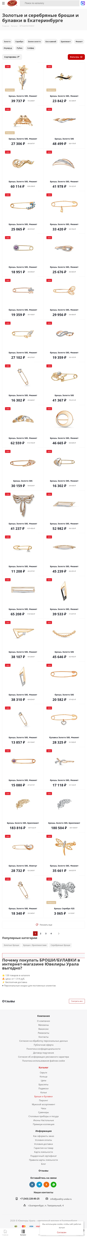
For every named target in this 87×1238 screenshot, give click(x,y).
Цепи (43, 1080)
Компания (43, 1016)
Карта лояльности (43, 1151)
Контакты (44, 1036)
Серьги (43, 1072)
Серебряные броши (60, 945)
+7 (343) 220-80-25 (29, 1198)
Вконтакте (32, 1184)
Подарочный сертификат (43, 1155)
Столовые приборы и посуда (43, 1116)
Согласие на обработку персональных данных (43, 1040)
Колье (43, 1092)
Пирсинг (43, 1100)
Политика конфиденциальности (43, 1048)
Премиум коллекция (43, 1124)
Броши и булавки (43, 1096)
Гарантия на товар (43, 1148)
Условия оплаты (43, 1140)
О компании (43, 1020)
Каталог (43, 1067)
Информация (43, 1131)
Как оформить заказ (43, 1136)
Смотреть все (77, 1001)
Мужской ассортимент (43, 1104)
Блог (43, 1163)
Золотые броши (11, 945)
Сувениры (43, 1112)
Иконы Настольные (43, 1120)
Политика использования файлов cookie (43, 1060)
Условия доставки (43, 1144)
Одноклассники (46, 1184)
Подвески (43, 1088)
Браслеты (43, 1084)
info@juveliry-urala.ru (61, 1199)
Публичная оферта (43, 1044)
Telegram (39, 1184)
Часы (43, 1108)
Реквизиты (43, 1032)
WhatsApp (53, 1184)
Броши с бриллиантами (35, 945)
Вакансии (43, 1028)
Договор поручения (43, 1052)
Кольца (43, 1076)
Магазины (43, 1024)
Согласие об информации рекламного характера (43, 1056)
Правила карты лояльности (43, 1159)
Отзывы (43, 1170)
